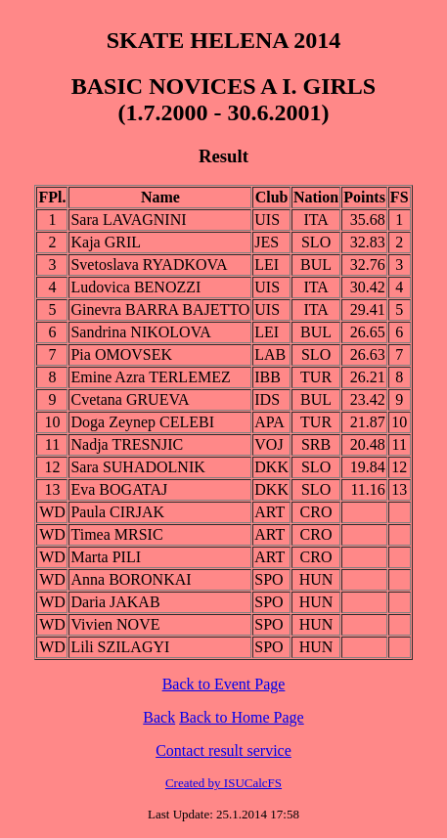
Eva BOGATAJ (118, 489)
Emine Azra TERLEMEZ (150, 377)
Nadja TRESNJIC (126, 444)
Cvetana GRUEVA (129, 399)
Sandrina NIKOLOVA (140, 332)
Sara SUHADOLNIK (137, 467)
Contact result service (223, 750)
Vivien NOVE (114, 624)
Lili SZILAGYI (119, 647)
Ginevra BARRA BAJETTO (159, 309)
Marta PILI (105, 557)
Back (159, 717)
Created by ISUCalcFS (223, 782)
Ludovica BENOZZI (135, 287)
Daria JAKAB (114, 602)
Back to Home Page (241, 717)
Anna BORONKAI (130, 579)
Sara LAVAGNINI (128, 219)
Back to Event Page (224, 684)
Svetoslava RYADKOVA (148, 264)
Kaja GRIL (105, 242)
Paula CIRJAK (117, 512)
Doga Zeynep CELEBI (142, 422)
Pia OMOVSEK (121, 354)
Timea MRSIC (116, 534)
